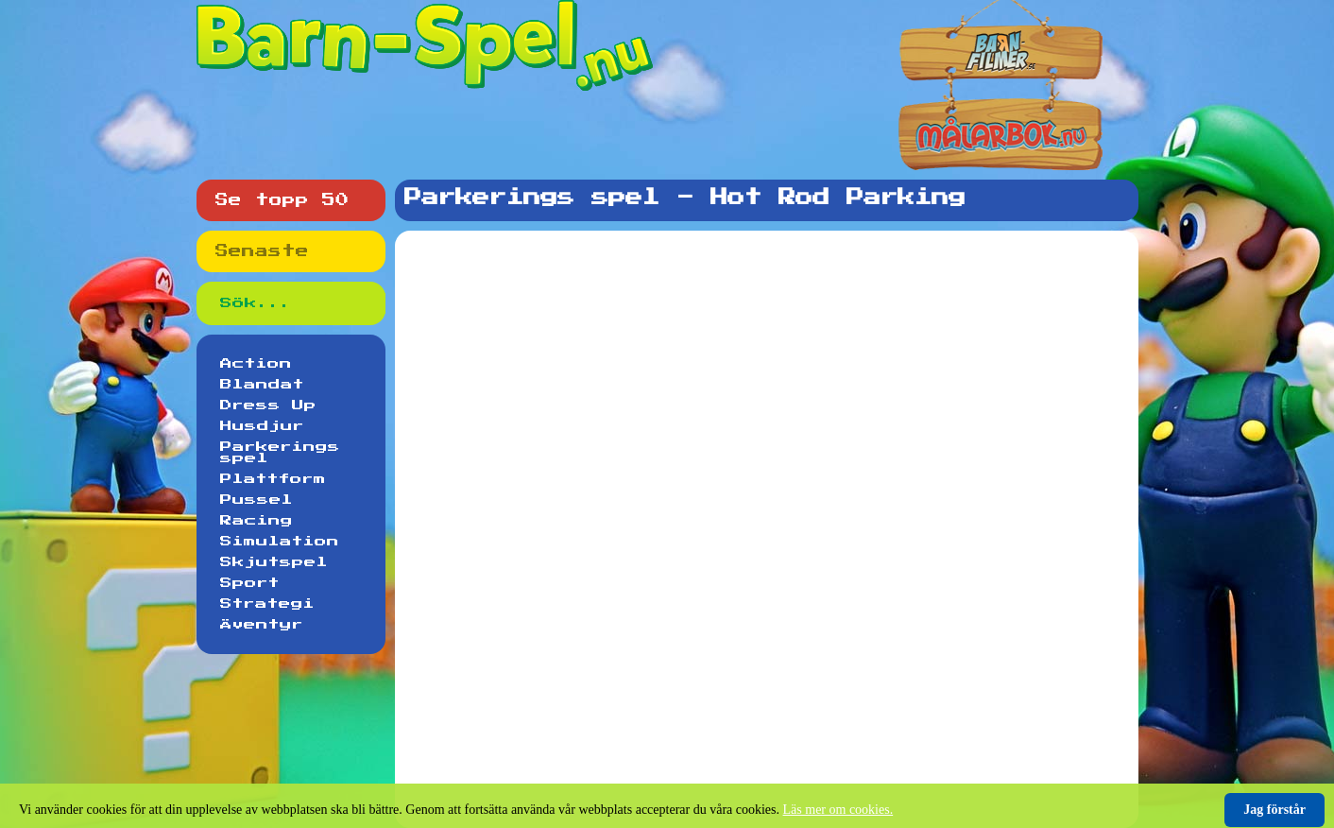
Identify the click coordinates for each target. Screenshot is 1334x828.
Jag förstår (1274, 809)
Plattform (273, 479)
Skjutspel (274, 562)
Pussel (256, 500)
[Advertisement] (771, 292)
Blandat (262, 384)
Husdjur (262, 426)
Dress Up (268, 405)
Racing (256, 520)
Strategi (267, 604)
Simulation (279, 541)
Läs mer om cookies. (838, 809)
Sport (250, 583)
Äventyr (261, 624)
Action (256, 364)
